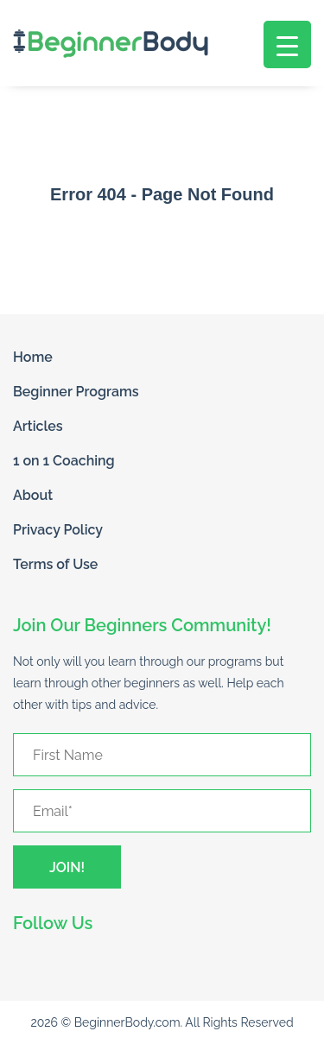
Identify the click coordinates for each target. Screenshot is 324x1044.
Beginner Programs (76, 391)
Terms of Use (55, 564)
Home (33, 357)
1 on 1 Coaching (64, 460)
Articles (38, 426)
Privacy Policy (58, 530)
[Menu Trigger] (287, 44)
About (33, 495)
